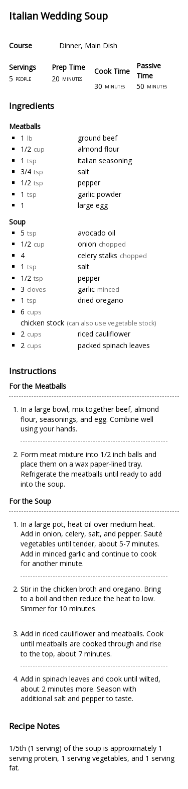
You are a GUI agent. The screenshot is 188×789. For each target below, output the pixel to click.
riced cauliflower (104, 334)
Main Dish (101, 45)
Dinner (70, 45)
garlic (86, 289)
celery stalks (97, 255)
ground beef (97, 138)
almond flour (98, 149)
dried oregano (100, 300)
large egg (93, 205)
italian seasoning (105, 160)
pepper (89, 182)
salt (83, 171)
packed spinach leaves (114, 345)
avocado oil (96, 233)
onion (87, 244)
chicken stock (42, 322)
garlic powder (99, 194)
